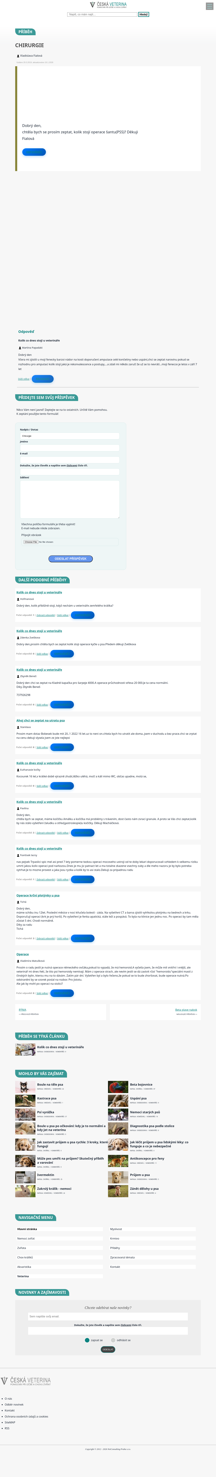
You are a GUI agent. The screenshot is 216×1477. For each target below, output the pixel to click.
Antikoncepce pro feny (147, 1158)
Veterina (23, 1276)
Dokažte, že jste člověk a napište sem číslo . (54, 465)
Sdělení (24, 477)
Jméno (24, 441)
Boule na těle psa (50, 1084)
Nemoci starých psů (145, 1112)
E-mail (24, 453)
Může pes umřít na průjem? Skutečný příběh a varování (70, 1160)
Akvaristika (24, 1267)
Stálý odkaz (24, 378)
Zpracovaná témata (122, 1257)
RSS (7, 1428)
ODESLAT (108, 1349)
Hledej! (144, 14)
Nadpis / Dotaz (29, 429)
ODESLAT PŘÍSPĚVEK (70, 558)
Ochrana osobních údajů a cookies (26, 1416)
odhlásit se (123, 1340)
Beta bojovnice (141, 1084)
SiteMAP (10, 1422)
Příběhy (115, 1248)
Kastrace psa (47, 1098)
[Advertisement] (109, 89)
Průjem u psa (140, 1175)
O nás (8, 1398)
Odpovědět (34, 152)
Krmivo (114, 1238)
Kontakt (115, 1267)
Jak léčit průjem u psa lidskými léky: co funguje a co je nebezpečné (159, 1144)
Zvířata (21, 1248)
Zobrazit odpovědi (45, 615)
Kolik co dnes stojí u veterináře (39, 592)
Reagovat (42, 378)
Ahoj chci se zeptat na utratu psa (41, 720)
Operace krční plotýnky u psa (38, 895)
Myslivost (116, 1229)
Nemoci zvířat (26, 1238)
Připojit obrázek (31, 535)
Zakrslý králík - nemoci (54, 1189)
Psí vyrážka (45, 1112)
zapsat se (96, 1340)
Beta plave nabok (186, 1010)
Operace (23, 954)
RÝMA (22, 1010)
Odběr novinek (14, 1404)
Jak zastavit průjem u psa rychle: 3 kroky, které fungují (72, 1144)
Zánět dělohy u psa (144, 1189)
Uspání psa (138, 1098)
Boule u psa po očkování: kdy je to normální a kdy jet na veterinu (71, 1128)
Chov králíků (25, 1257)
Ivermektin (45, 1175)
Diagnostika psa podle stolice (152, 1126)
